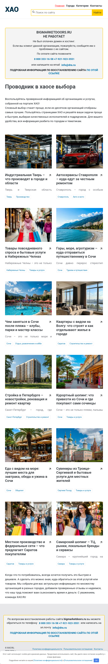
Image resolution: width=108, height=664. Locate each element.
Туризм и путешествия (77, 270)
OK (96, 660)
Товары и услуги (37, 270)
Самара (61, 564)
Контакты (96, 5)
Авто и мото (78, 197)
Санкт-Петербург (14, 417)
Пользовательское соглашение (78, 649)
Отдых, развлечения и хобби (28, 343)
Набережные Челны (15, 270)
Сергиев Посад (65, 490)
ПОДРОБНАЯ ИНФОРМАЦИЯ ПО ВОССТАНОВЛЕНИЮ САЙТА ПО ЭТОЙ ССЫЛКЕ (54, 634)
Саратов (61, 343)
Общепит (19, 490)
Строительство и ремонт (81, 343)
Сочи (60, 270)
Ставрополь (63, 197)
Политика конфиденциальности (47, 649)
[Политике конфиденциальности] (48, 660)
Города (70, 5)
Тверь (9, 197)
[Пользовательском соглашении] (78, 660)
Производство (23, 197)
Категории (82, 5)
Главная (60, 5)
